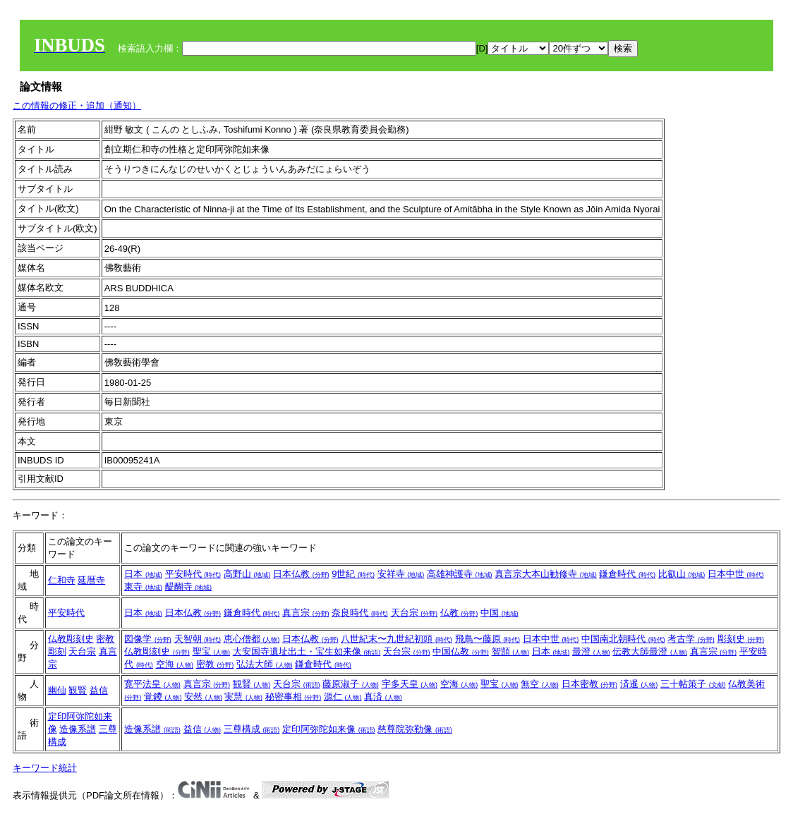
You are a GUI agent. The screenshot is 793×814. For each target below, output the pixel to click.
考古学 (691, 638)
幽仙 (57, 690)
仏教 (459, 612)
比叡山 (682, 574)
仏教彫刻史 (71, 638)
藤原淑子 (350, 684)
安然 (203, 696)
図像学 (147, 638)
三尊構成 (252, 729)
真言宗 (305, 612)
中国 (499, 612)
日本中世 (736, 574)
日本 (143, 574)
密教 (215, 664)
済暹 (639, 684)
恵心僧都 (252, 638)
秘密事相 (293, 696)
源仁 (343, 696)
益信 (99, 690)
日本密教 (590, 684)
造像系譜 (77, 729)
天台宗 (414, 612)
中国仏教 (460, 651)
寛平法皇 (152, 684)
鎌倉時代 (627, 574)
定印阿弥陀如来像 (328, 729)
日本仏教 (301, 574)
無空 (540, 684)
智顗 (511, 651)
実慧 (243, 696)
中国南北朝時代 (623, 638)
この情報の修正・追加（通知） (77, 105)
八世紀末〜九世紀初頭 (396, 638)
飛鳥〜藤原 (488, 638)
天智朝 (198, 638)
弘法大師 (264, 664)
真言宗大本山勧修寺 (546, 574)
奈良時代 (360, 612)
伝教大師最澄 (649, 651)
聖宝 (212, 651)
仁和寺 (61, 580)
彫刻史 (741, 638)
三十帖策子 (693, 684)
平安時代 (193, 574)
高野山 (247, 574)
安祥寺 (401, 574)
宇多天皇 (410, 684)
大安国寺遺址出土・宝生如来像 (307, 651)
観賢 (77, 690)
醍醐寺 (188, 586)
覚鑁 (163, 696)
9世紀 (353, 574)
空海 (175, 664)
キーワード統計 (45, 768)
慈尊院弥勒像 (414, 729)
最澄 (591, 651)
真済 (383, 696)
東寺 (143, 586)
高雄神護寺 (459, 574)
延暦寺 (91, 580)
